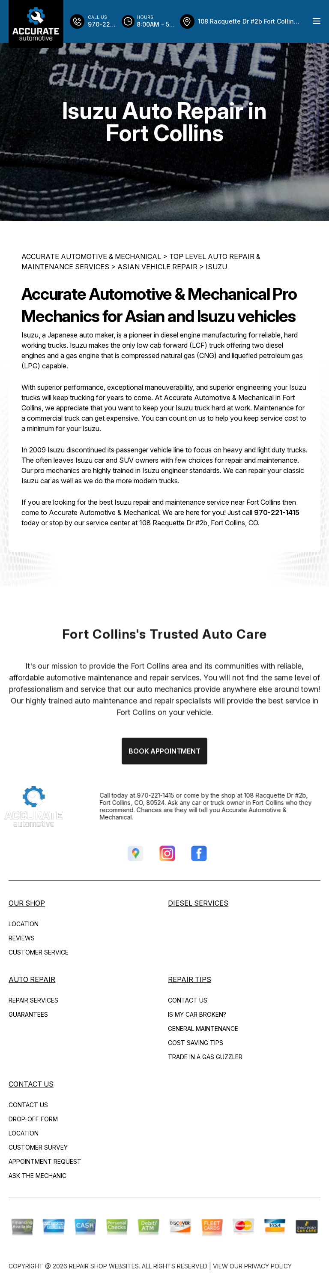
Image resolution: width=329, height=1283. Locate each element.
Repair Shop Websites (104, 1266)
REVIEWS (22, 938)
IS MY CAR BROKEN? (197, 1014)
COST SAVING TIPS (195, 1042)
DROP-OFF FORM (33, 1119)
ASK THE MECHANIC (37, 1175)
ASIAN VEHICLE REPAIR (157, 267)
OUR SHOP (27, 903)
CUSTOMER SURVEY (38, 1147)
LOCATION (24, 924)
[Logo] (36, 24)
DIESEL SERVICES (198, 903)
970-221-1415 (276, 513)
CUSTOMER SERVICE (39, 952)
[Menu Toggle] (316, 21)
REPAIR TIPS (189, 979)
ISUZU (216, 267)
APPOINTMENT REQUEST (45, 1161)
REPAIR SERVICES (33, 1000)
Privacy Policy (268, 1266)
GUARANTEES (28, 1014)
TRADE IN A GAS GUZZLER (205, 1056)
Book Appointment (164, 781)
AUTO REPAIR (32, 979)
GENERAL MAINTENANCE (203, 1028)
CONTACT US (187, 1000)
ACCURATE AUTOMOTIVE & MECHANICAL (91, 257)
